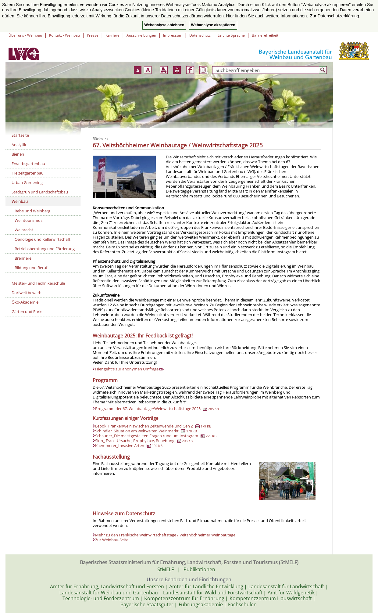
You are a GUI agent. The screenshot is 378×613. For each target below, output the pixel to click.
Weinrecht (24, 230)
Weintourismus (28, 220)
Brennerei (23, 258)
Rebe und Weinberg (32, 211)
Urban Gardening (27, 182)
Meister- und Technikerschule (38, 283)
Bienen (18, 154)
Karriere (112, 35)
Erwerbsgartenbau (28, 163)
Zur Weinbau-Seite (111, 540)
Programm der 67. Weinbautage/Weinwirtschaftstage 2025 (157, 408)
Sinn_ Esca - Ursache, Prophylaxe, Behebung (144, 440)
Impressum (172, 35)
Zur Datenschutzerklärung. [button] (335, 15)
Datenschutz (200, 35)
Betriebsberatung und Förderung (45, 248)
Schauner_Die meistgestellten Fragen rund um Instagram (155, 435)
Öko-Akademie (25, 302)
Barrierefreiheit (265, 35)
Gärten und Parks (27, 311)
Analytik (19, 144)
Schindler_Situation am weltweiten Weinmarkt (146, 431)
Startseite (20, 135)
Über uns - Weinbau (25, 35)
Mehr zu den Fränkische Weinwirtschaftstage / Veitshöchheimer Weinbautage (165, 535)
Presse (92, 35)
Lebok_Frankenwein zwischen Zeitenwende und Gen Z (153, 426)
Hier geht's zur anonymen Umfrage (129, 369)
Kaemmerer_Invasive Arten (128, 445)
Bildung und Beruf (31, 267)
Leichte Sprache (231, 35)
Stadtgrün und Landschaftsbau (40, 192)
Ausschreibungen (141, 35)
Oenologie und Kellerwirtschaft (42, 239)
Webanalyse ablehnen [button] (164, 25)
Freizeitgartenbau (28, 173)
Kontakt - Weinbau (64, 35)
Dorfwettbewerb (26, 292)
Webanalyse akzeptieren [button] (213, 25)
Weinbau (20, 201)
